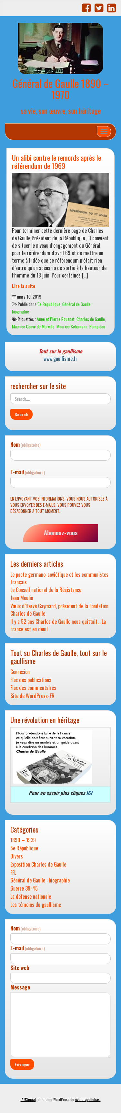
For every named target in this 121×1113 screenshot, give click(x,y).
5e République (48, 304)
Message (20, 987)
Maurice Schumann (71, 326)
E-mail (27, 472)
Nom (25, 444)
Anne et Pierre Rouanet (56, 319)
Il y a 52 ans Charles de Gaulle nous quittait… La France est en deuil (58, 625)
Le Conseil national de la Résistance (45, 590)
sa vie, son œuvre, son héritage (61, 110)
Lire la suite (23, 286)
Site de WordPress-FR (32, 696)
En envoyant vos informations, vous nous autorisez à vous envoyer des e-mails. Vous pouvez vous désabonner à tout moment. (58, 505)
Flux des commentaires (33, 688)
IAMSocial (28, 1099)
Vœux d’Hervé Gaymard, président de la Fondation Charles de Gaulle (59, 609)
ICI (89, 793)
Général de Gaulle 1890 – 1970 (60, 89)
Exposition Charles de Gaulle (38, 864)
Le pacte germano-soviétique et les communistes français (59, 578)
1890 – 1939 (23, 840)
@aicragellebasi (88, 1099)
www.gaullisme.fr (60, 358)
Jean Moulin (21, 598)
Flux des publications (30, 680)
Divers (16, 856)
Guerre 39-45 (24, 888)
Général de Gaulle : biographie (40, 880)
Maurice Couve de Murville (33, 326)
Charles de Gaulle (90, 319)
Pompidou (97, 326)
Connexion (20, 672)
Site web (19, 968)
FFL (13, 872)
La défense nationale (30, 896)
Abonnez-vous (60, 532)
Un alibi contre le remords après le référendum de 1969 (56, 161)
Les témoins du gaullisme (35, 904)
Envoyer (22, 1064)
